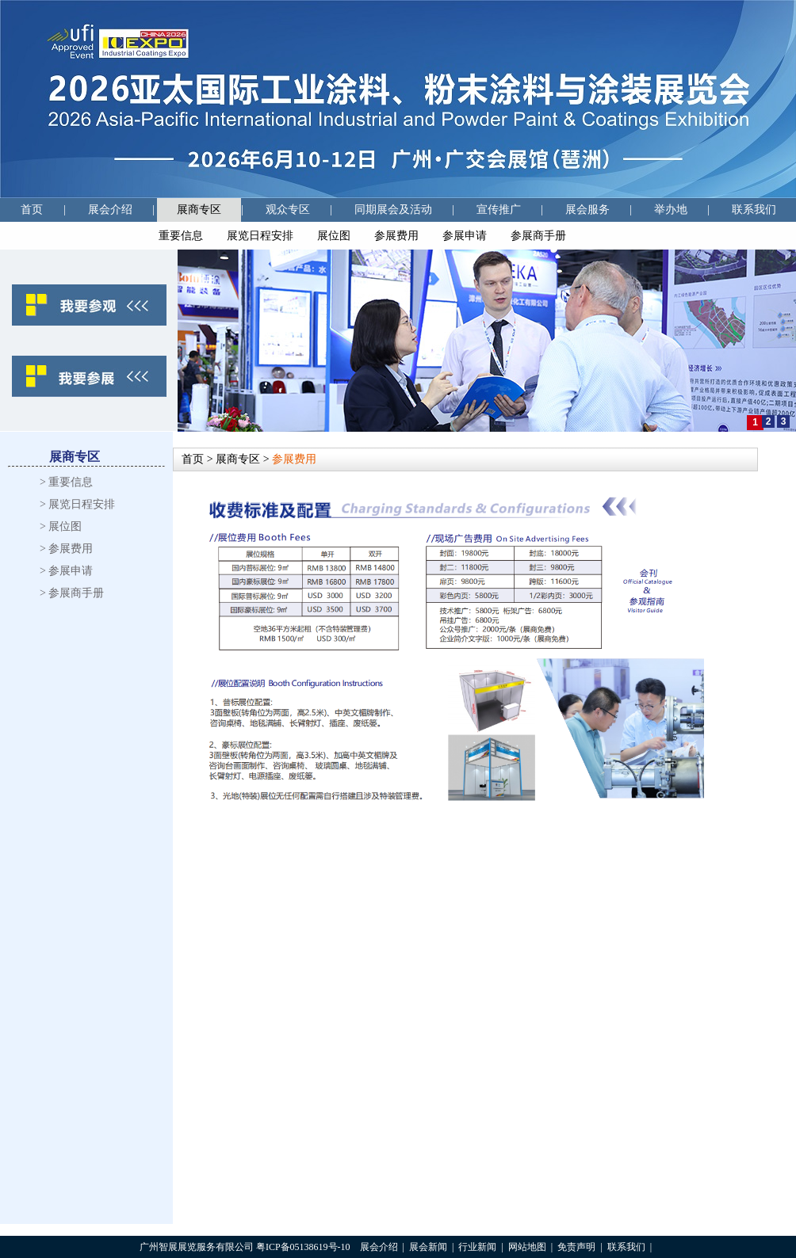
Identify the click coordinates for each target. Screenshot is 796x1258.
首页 (32, 209)
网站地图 (527, 1246)
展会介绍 (110, 209)
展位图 (333, 236)
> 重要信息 (66, 482)
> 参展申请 (66, 571)
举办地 (670, 209)
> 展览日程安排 (77, 504)
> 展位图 (61, 526)
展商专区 (199, 209)
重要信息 (181, 236)
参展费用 (396, 236)
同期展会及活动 (393, 209)
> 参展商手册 (72, 593)
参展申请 (464, 236)
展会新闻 (428, 1246)
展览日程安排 (260, 236)
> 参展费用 (66, 549)
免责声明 (576, 1246)
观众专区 (288, 209)
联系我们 (754, 209)
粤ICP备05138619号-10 (303, 1246)
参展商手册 (538, 236)
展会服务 (587, 209)
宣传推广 (498, 209)
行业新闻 (477, 1246)
